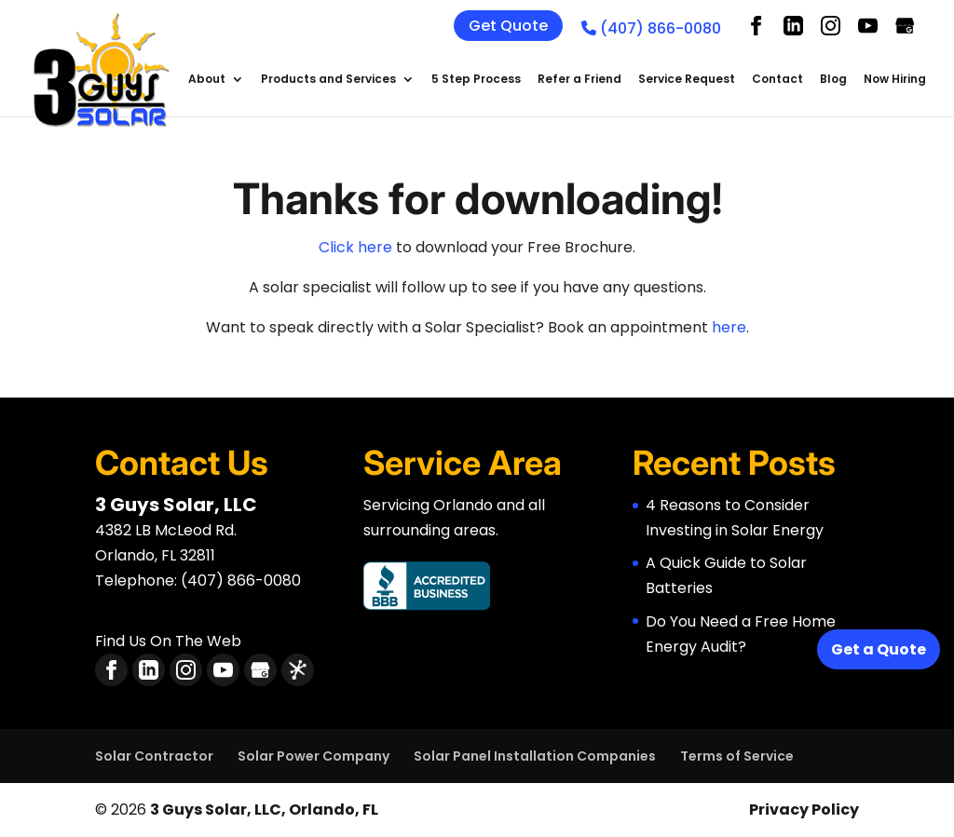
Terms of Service (737, 756)
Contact (777, 80)
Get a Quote (878, 649)
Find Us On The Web (168, 641)
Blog (833, 80)
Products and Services (328, 80)
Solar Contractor (154, 756)
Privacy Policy (804, 809)
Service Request (686, 80)
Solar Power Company (313, 756)
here (729, 327)
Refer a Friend (579, 80)
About (206, 80)
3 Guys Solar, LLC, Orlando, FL (264, 809)
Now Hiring (895, 80)
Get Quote (508, 25)
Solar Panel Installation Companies (535, 756)
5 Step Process (476, 80)
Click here (355, 247)
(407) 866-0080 (651, 28)
